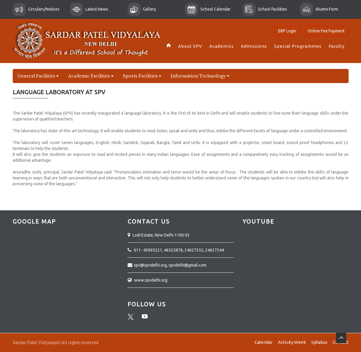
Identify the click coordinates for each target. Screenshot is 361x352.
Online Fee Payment (326, 31)
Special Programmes (298, 46)
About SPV (190, 46)
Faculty (336, 46)
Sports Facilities (142, 76)
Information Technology (200, 76)
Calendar (264, 342)
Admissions (254, 46)
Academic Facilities (90, 76)
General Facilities (38, 76)
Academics (221, 46)
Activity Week (292, 342)
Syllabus (319, 342)
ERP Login (287, 31)
